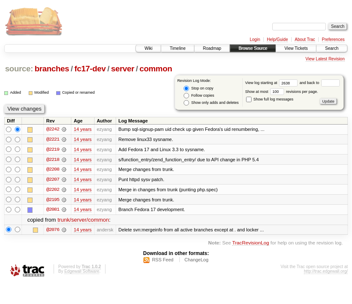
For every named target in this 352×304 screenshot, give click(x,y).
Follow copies (199, 95)
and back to (320, 83)
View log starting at (272, 83)
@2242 (52, 129)
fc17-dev (90, 68)
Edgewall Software (81, 272)
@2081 (52, 210)
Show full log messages (269, 99)
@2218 (52, 159)
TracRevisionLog (250, 243)
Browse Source (252, 48)
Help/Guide (277, 39)
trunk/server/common (83, 220)
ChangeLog (196, 260)
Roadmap (212, 48)
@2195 (52, 200)
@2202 (52, 190)
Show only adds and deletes (211, 103)
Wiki (148, 48)
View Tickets (296, 48)
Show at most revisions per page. (281, 92)
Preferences (333, 39)
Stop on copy (198, 88)
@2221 (52, 139)
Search (331, 48)
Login (255, 39)
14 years (83, 129)
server (122, 68)
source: (19, 68)
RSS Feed (162, 260)
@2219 (52, 149)
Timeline (177, 48)
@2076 (52, 230)
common (156, 68)
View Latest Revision (325, 59)
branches (52, 68)
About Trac (305, 39)
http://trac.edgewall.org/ (326, 272)
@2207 (52, 179)
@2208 (52, 169)
